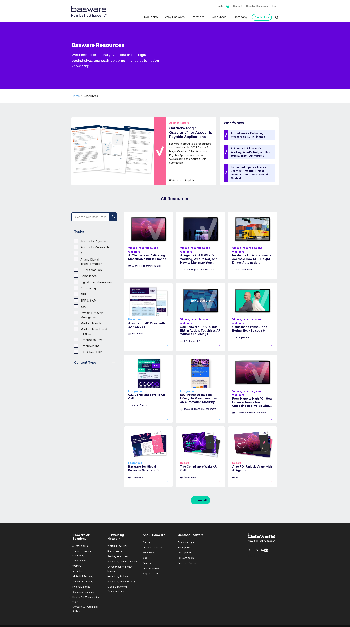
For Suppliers (185, 552)
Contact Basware (190, 535)
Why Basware (175, 17)
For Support (184, 547)
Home (75, 96)
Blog (145, 558)
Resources (218, 17)
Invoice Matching (81, 586)
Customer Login (186, 542)
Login (275, 6)
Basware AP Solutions (81, 536)
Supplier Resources (257, 6)
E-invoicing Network (115, 536)
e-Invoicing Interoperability (121, 581)
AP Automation (80, 545)
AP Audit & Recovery (83, 576)
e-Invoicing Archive (117, 576)
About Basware (154, 535)
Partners (198, 17)
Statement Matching (82, 581)
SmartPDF (77, 565)
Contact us (261, 17)
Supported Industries (83, 592)
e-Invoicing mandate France (122, 561)
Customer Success (152, 547)
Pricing (146, 542)
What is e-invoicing (117, 545)
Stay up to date (150, 573)
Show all (200, 500)
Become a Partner (187, 563)
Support (237, 6)
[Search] (94, 216)
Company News (151, 568)
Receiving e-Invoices (118, 551)
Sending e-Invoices (117, 556)
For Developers (186, 558)
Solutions (151, 17)
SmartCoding (79, 560)
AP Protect (77, 571)
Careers (147, 563)
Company (240, 17)
